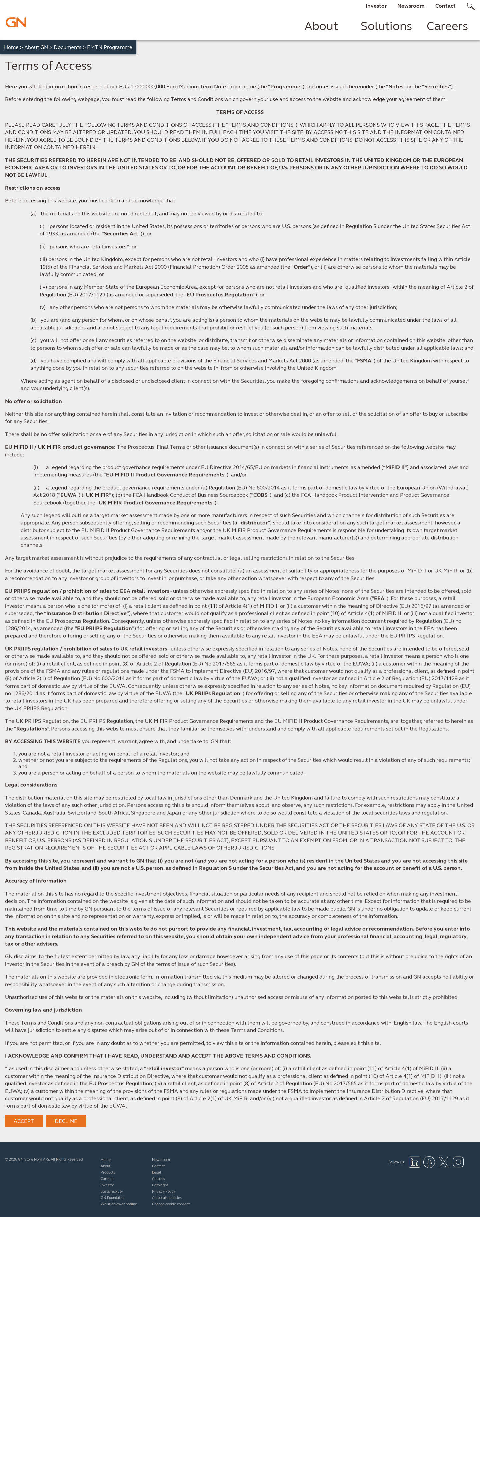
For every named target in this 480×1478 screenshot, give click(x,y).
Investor (376, 6)
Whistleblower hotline (119, 1204)
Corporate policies (167, 1198)
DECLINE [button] (66, 1121)
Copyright (160, 1185)
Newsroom (411, 6)
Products (108, 1172)
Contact (445, 6)
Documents (70, 47)
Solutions (386, 26)
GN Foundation (113, 1198)
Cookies (158, 1179)
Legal (156, 1172)
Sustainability (112, 1191)
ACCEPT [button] (24, 1121)
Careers (447, 26)
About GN (38, 47)
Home (13, 47)
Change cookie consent (171, 1204)
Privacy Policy (163, 1191)
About (321, 26)
